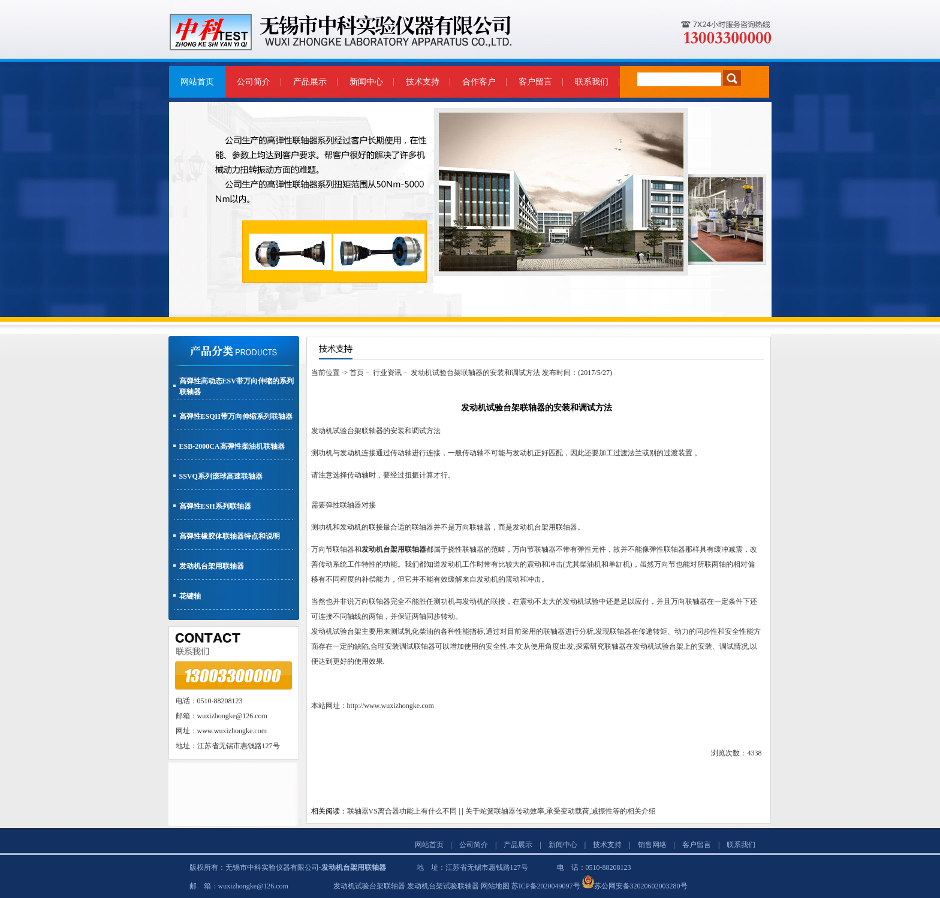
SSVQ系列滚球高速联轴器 (221, 476)
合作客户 (479, 81)
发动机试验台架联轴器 (369, 886)
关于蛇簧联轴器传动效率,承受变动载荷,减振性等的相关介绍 (560, 811)
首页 (357, 372)
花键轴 (190, 596)
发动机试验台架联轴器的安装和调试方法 (475, 372)
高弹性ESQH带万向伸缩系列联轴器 (236, 416)
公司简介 (253, 81)
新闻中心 (366, 81)
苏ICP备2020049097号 (545, 886)
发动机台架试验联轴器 (443, 886)
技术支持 (422, 81)
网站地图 (495, 886)
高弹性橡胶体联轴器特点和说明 (229, 536)
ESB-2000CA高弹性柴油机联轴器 (232, 446)
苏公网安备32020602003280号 (641, 886)
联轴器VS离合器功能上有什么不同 (402, 811)
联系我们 (591, 81)
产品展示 (310, 81)
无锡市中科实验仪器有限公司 (272, 867)
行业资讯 (387, 372)
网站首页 (197, 81)
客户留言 (535, 81)
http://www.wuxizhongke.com (390, 706)
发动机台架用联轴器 (211, 566)
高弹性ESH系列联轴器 (215, 506)
